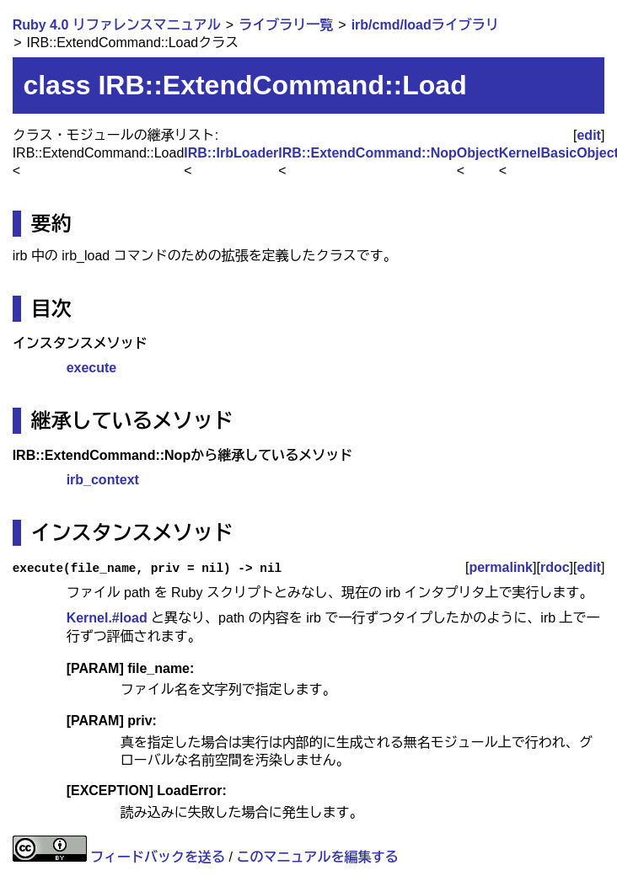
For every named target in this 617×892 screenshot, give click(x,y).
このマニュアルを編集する (317, 857)
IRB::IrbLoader (231, 153)
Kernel (520, 153)
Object (478, 153)
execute (92, 368)
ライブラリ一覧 (286, 25)
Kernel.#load (107, 618)
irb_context (103, 480)
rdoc (555, 567)
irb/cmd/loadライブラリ (425, 25)
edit (588, 135)
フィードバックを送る (157, 857)
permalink (501, 567)
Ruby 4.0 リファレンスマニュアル (117, 25)
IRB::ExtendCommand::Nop (367, 153)
